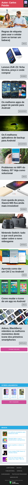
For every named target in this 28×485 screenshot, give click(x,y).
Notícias (23, 244)
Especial (19, 470)
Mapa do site (14, 477)
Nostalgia (23, 343)
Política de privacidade (19, 474)
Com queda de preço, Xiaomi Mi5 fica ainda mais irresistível (12, 203)
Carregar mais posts (14, 349)
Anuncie (19, 467)
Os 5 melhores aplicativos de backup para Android (13, 137)
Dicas (24, 43)
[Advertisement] (14, 368)
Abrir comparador (14, 402)
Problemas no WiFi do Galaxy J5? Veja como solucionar (13, 170)
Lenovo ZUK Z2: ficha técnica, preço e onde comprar (13, 70)
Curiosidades (5, 474)
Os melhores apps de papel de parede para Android (12, 105)
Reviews (23, 76)
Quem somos (10, 467)
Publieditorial (10, 470)
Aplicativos (22, 111)
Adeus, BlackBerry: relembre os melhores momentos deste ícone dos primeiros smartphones (13, 334)
